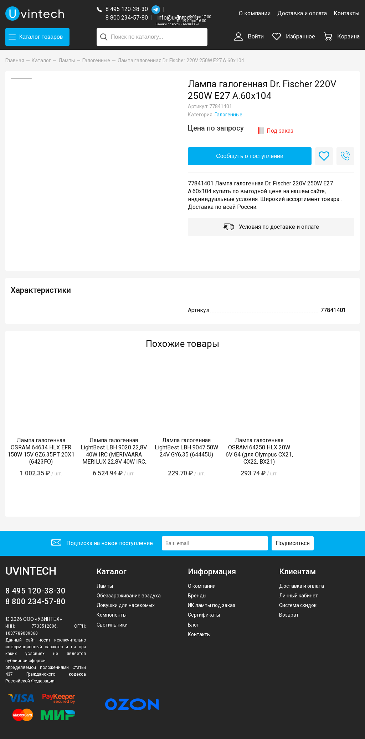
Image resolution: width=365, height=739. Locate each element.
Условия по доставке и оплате (271, 227)
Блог (193, 625)
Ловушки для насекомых (126, 605)
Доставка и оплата (302, 13)
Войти (249, 37)
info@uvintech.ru (177, 17)
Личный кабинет (298, 595)
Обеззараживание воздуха (129, 595)
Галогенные (228, 114)
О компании (255, 13)
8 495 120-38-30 (127, 9)
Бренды (197, 595)
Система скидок (298, 605)
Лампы (105, 586)
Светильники (112, 625)
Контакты (347, 13)
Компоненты (112, 615)
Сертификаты (204, 615)
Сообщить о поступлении (249, 156)
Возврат (289, 615)
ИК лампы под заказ (211, 605)
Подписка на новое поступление (102, 543)
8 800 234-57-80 (128, 18)
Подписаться (293, 543)
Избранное (293, 36)
